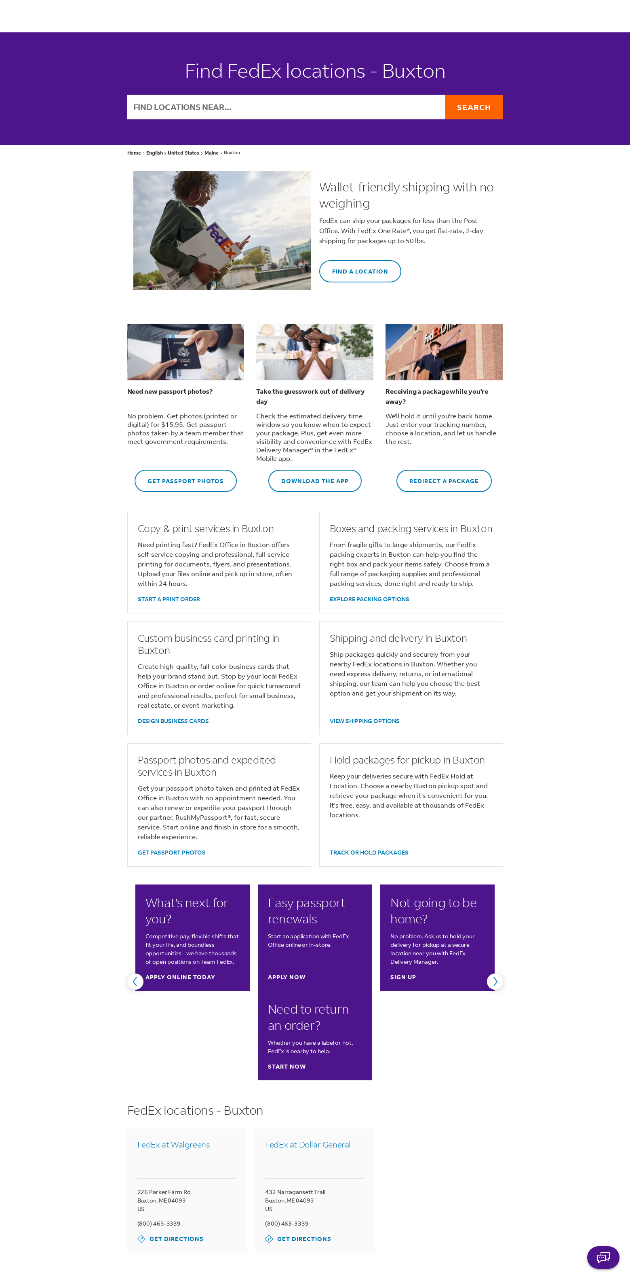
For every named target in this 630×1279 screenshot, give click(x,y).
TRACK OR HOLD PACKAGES (369, 852)
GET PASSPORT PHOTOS (179, 477)
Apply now (287, 977)
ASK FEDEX (603, 1257)
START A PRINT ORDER (169, 599)
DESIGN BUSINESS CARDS (173, 721)
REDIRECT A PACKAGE (437, 477)
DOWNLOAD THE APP (308, 477)
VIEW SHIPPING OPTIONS (365, 721)
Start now (287, 1066)
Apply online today (180, 977)
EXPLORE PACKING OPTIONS (369, 599)
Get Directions (170, 1239)
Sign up (403, 977)
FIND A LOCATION (353, 267)
